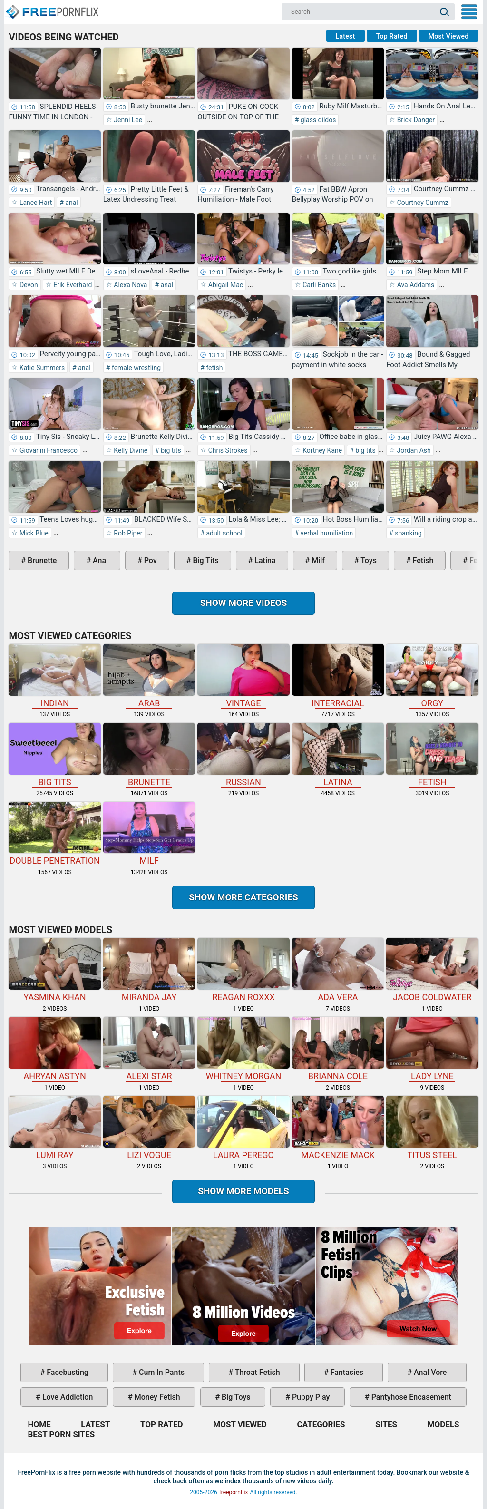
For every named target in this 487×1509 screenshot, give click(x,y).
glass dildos (317, 120)
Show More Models (243, 1191)
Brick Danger (415, 120)
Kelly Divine (129, 450)
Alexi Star (149, 1049)
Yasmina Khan (54, 970)
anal (71, 202)
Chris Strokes (226, 450)
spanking (407, 533)
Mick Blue (33, 533)
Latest (345, 36)
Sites (386, 1424)
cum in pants (161, 1372)
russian (243, 755)
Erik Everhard (72, 285)
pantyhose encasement (410, 1397)
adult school (224, 533)
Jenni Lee (127, 120)
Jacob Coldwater (432, 970)
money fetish (156, 1397)
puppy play (310, 1397)
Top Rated (392, 36)
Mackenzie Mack (338, 1128)
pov (149, 560)
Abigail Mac (224, 285)
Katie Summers (41, 367)
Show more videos (243, 602)
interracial (338, 676)
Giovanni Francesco (48, 450)
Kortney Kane (321, 450)
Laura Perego (243, 1128)
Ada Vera (338, 970)
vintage (243, 676)
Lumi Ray (54, 1128)
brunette (41, 560)
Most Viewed (449, 36)
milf (317, 560)
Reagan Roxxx (243, 970)
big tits (170, 450)
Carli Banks (318, 285)
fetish (214, 367)
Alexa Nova (129, 285)
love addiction (66, 1397)
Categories (321, 1424)
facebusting (66, 1372)
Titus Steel (432, 1128)
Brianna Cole (338, 1049)
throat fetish (256, 1372)
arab (149, 676)
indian (54, 676)
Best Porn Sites (61, 1434)
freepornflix (233, 1492)
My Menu (469, 11)
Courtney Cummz (421, 202)
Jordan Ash (413, 450)
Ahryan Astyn (54, 1049)
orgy (432, 676)
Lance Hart (35, 202)
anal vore (429, 1372)
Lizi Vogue (149, 1128)
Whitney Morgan (243, 1049)
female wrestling (135, 367)
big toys (235, 1397)
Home (51, 7)
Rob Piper (127, 533)
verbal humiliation (326, 533)
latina (264, 560)
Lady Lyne (432, 1049)
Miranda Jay (149, 970)
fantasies (346, 1372)
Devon (28, 285)
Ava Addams (414, 285)
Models (443, 1424)
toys (368, 560)
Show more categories (243, 897)
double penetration (54, 834)
